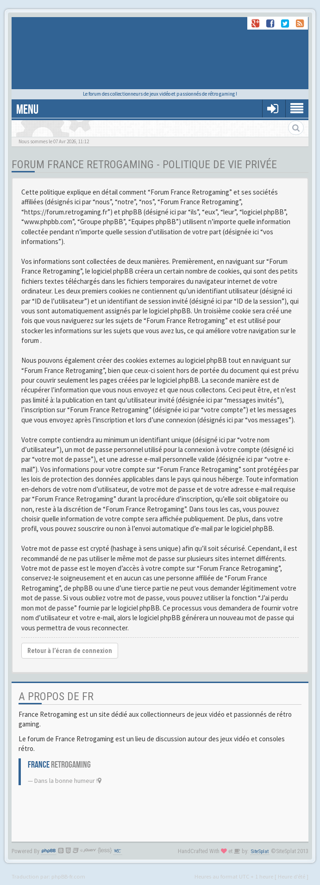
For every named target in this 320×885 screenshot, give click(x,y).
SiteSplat (260, 851)
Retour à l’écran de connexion (69, 650)
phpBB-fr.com (68, 876)
